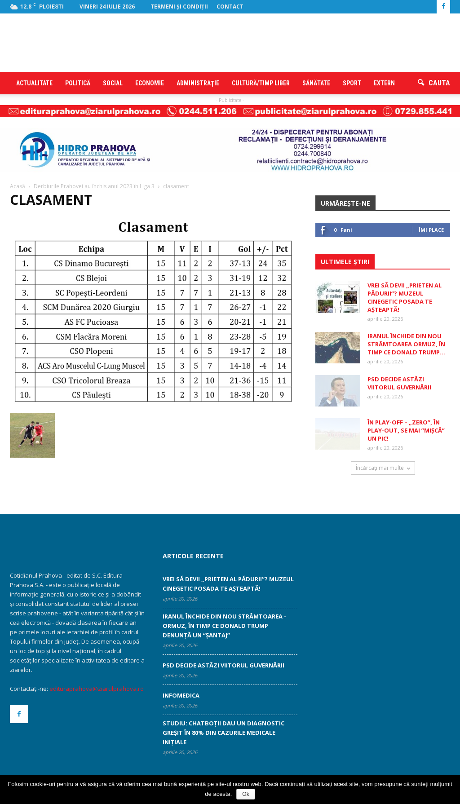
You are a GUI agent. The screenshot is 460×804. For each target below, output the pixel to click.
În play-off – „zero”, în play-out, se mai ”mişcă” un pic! (406, 430)
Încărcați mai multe (383, 468)
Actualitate (34, 83)
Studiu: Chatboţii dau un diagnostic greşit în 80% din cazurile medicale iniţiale (223, 732)
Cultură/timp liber (261, 83)
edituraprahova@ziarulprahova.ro (96, 689)
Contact (230, 6)
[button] (434, 83)
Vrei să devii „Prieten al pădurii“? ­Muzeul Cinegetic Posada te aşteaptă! (404, 297)
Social (113, 83)
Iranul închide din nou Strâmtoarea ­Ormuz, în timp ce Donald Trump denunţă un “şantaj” (224, 625)
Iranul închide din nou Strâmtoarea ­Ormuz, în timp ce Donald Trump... (406, 344)
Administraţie (198, 83)
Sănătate (316, 83)
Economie (149, 83)
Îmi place (431, 229)
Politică (77, 83)
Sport (352, 83)
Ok (245, 794)
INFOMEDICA (181, 695)
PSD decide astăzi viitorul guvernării (399, 383)
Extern (384, 83)
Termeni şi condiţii (179, 6)
